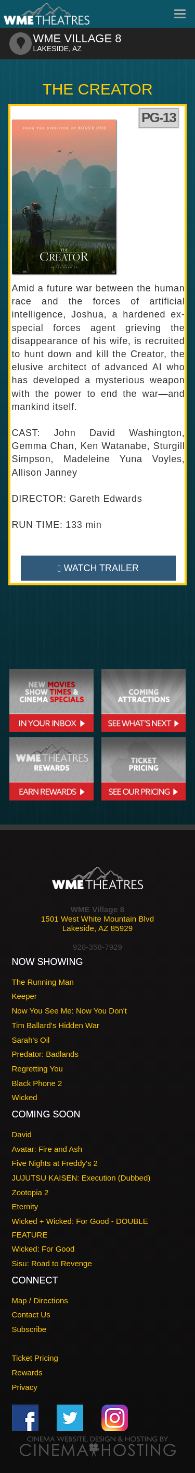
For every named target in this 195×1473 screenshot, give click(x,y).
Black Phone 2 (37, 1083)
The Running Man (43, 981)
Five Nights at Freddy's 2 (55, 1163)
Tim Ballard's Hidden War (55, 1025)
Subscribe (29, 1329)
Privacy (24, 1387)
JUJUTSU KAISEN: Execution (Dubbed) (81, 1177)
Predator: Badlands (45, 1054)
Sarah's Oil (31, 1039)
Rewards (27, 1372)
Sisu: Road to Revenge (52, 1263)
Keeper (24, 996)
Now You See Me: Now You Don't (69, 1010)
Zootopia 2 (30, 1192)
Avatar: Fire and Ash (47, 1149)
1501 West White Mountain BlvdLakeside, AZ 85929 (97, 923)
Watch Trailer (98, 568)
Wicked (24, 1097)
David (22, 1134)
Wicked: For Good (43, 1248)
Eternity (25, 1206)
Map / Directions (40, 1300)
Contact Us (31, 1314)
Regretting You (37, 1068)
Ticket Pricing (35, 1357)
